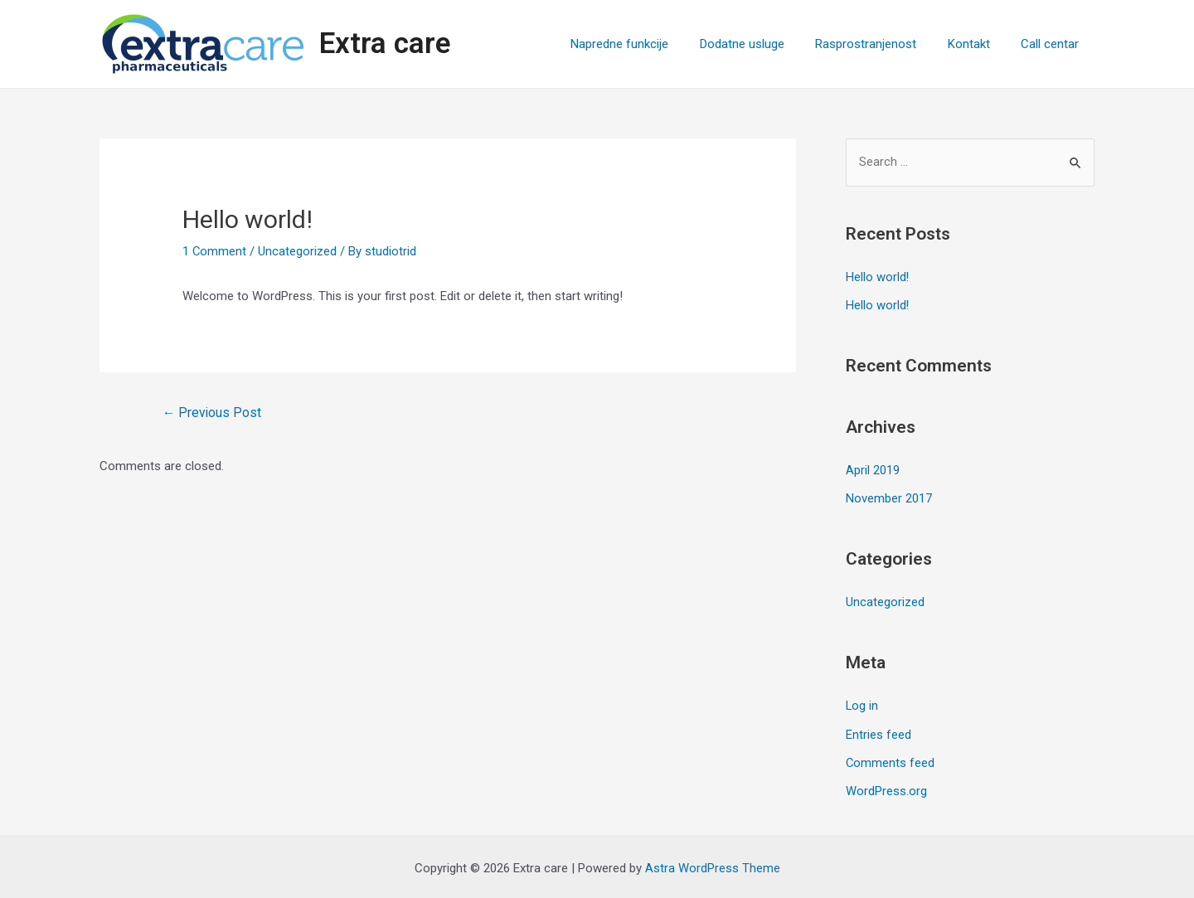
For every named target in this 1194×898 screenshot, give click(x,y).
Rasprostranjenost (881, 43)
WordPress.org (886, 787)
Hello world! (878, 277)
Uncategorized (298, 251)
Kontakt (978, 43)
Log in (862, 704)
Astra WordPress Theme (712, 864)
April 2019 (873, 469)
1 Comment (214, 251)
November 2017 (889, 497)
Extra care (385, 44)
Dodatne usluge (763, 43)
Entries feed (878, 732)
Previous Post (213, 412)
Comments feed (890, 760)
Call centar (1053, 43)
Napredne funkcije (647, 43)
